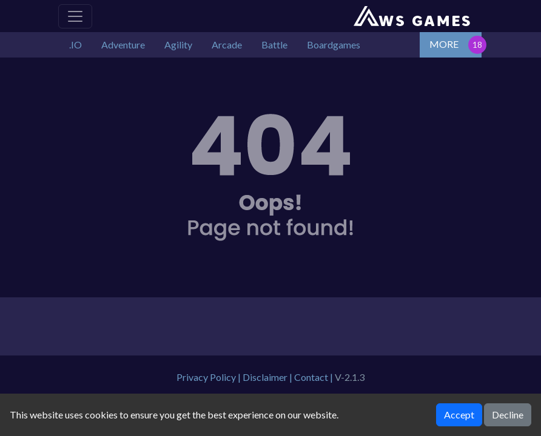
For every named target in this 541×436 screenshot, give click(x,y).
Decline (507, 414)
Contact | (314, 377)
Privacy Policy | (209, 377)
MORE (444, 44)
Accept (459, 414)
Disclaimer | (268, 377)
